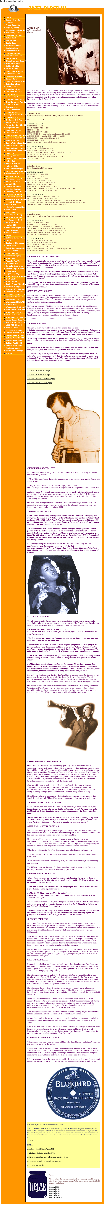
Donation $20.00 (54, 1191)
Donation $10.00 (54, 1189)
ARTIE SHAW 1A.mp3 (35, 124)
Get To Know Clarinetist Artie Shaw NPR (41, 1153)
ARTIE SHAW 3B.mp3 (35, 238)
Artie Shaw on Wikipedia (35, 1165)
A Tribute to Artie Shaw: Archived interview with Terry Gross (47, 1157)
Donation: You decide (56, 1197)
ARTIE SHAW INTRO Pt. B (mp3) (39, 375)
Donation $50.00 (54, 1195)
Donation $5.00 (54, 1187)
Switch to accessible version (11, 1)
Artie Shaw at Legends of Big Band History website (44, 1161)
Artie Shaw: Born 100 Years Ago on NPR (40, 1149)
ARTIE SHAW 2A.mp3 (35, 172)
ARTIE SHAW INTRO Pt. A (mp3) (38, 371)
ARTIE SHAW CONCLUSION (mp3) (39, 383)
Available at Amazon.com (35, 1141)
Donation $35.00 (54, 1193)
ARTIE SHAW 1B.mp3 (35, 146)
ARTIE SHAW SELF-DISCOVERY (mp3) (41, 379)
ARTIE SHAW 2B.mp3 (35, 194)
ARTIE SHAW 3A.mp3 (35, 220)
